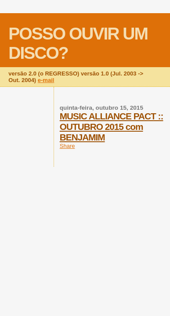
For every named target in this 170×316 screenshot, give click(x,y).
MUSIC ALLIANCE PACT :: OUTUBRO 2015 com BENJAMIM (111, 126)
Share (67, 146)
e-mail (46, 80)
